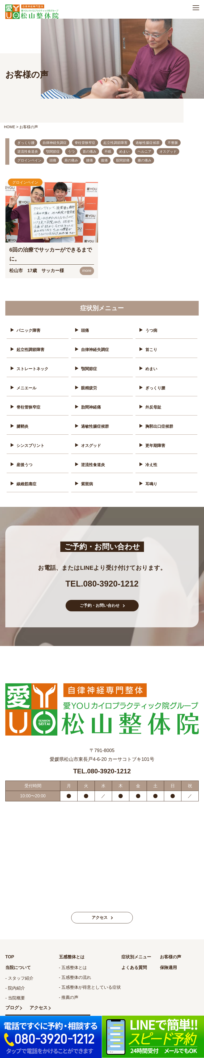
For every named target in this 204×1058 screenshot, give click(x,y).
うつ (71, 151)
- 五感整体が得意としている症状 (90, 987)
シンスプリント (31, 443)
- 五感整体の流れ (75, 977)
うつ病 (151, 330)
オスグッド (168, 151)
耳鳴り (151, 480)
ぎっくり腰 (26, 142)
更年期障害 (156, 443)
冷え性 (151, 461)
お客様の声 (172, 956)
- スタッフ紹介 (19, 978)
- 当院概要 (15, 998)
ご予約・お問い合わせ (99, 605)
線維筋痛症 (27, 480)
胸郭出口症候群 (160, 424)
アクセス (99, 917)
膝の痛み (144, 160)
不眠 (107, 151)
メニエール (27, 386)
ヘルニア (144, 151)
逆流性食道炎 (27, 151)
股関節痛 (123, 160)
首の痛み (89, 151)
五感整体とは (73, 956)
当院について (19, 967)
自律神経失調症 (54, 142)
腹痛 (104, 160)
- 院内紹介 (15, 988)
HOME (9, 127)
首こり (151, 349)
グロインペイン (29, 160)
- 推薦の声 (69, 997)
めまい (124, 151)
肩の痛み (71, 160)
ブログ (12, 1008)
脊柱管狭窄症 (85, 142)
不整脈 (173, 142)
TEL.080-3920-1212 (102, 578)
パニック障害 (29, 330)
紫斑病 (87, 480)
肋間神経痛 (91, 405)
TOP (10, 956)
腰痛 (89, 160)
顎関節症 (53, 151)
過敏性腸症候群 (147, 142)
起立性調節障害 (115, 142)
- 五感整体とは (73, 968)
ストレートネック (33, 368)
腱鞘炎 (22, 424)
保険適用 (169, 967)
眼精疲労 (89, 386)
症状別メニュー (138, 956)
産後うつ (24, 461)
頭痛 (52, 160)
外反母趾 (153, 405)
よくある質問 (135, 967)
